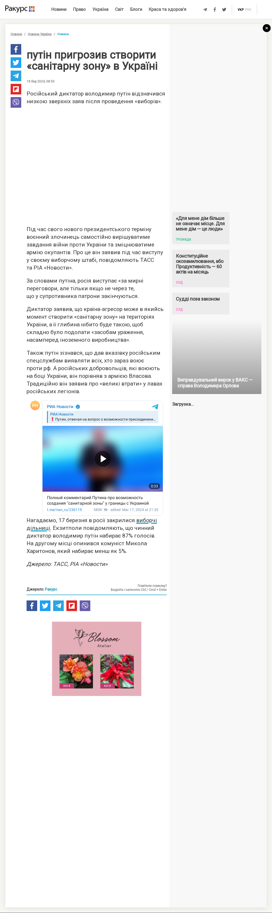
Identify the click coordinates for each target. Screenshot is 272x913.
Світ (119, 9)
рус (248, 10)
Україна (100, 9)
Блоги (136, 9)
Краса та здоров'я (167, 9)
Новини (58, 9)
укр (240, 10)
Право (79, 9)
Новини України (40, 34)
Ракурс (51, 589)
